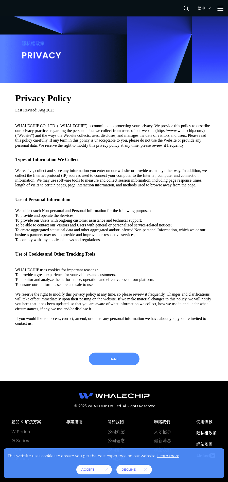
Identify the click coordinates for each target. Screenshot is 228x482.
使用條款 (204, 422)
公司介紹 (116, 432)
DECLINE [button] (128, 469)
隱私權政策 (206, 433)
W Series (20, 432)
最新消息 (162, 441)
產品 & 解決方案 (26, 422)
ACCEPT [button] (87, 469)
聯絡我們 (162, 422)
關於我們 (116, 422)
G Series (20, 441)
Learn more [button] (168, 455)
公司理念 (116, 441)
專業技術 (74, 422)
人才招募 (162, 432)
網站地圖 (204, 444)
